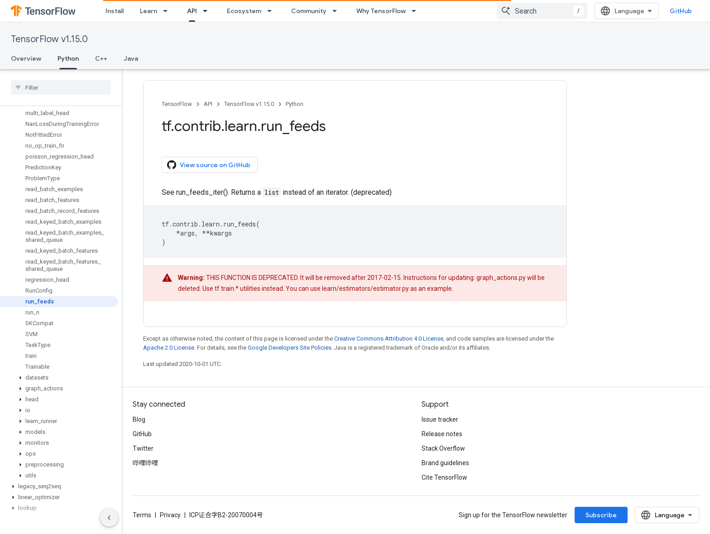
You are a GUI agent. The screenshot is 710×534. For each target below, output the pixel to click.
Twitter (143, 448)
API (208, 104)
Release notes (442, 434)
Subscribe (665, 515)
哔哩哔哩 (145, 463)
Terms (142, 515)
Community (308, 11)
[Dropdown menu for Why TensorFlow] (416, 11)
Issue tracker (440, 419)
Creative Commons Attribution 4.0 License (388, 338)
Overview (26, 58)
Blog (139, 419)
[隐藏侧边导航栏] (109, 518)
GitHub (681, 11)
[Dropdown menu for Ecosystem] (272, 11)
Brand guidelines (445, 463)
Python (294, 104)
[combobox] (606, 11)
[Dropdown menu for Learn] (168, 11)
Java (131, 58)
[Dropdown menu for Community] (337, 11)
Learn (148, 11)
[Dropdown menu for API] (208, 11)
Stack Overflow (443, 448)
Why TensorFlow (381, 11)
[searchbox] (61, 87)
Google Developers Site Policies (289, 347)
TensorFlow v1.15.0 (49, 39)
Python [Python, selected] (68, 58)
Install (115, 11)
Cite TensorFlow (444, 477)
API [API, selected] (192, 11)
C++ (101, 58)
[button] (59, 377)
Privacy (170, 515)
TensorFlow (177, 104)
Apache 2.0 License (168, 347)
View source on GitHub (208, 164)
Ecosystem (244, 11)
